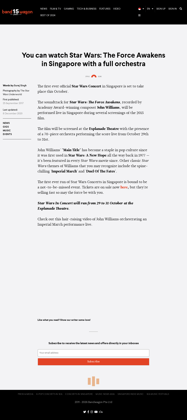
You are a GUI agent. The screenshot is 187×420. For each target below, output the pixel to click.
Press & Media (25, 394)
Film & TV (55, 9)
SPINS (87, 76)
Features (104, 9)
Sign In (172, 9)
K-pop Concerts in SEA (49, 394)
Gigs (6, 127)
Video (116, 9)
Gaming (69, 9)
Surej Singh (20, 85)
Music (7, 130)
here (124, 187)
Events (7, 134)
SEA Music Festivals (158, 394)
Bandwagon (17, 12)
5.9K (100, 76)
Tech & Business (86, 9)
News (43, 9)
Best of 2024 (47, 15)
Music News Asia (105, 394)
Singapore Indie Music (131, 394)
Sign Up (161, 9)
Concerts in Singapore (79, 394)
